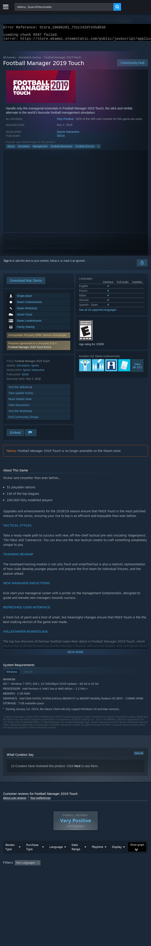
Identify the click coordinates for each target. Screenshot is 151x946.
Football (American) (61, 149)
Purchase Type (32, 856)
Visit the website (20, 389)
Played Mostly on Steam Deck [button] (22, 877)
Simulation (23, 149)
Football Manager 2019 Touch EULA (29, 349)
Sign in (8, 263)
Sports (11, 149)
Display (117, 855)
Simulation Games (30, 60)
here (77, 768)
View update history (20, 395)
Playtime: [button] (104, 871)
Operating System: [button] (59, 877)
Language (56, 855)
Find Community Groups (23, 419)
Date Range (76, 856)
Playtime (97, 855)
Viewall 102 (137, 368)
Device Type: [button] (116, 877)
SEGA (61, 138)
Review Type (10, 856)
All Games (9, 60)
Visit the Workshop (20, 413)
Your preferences (40, 800)
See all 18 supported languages (98, 312)
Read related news (20, 401)
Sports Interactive (68, 134)
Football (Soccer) (85, 149)
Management (40, 149)
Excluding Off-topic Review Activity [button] (70, 871)
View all (139, 755)
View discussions (18, 407)
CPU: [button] (82, 877)
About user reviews (14, 800)
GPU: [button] (97, 877)
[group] (75, 874)
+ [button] (98, 149)
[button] (38, 348)
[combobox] (64, 7)
